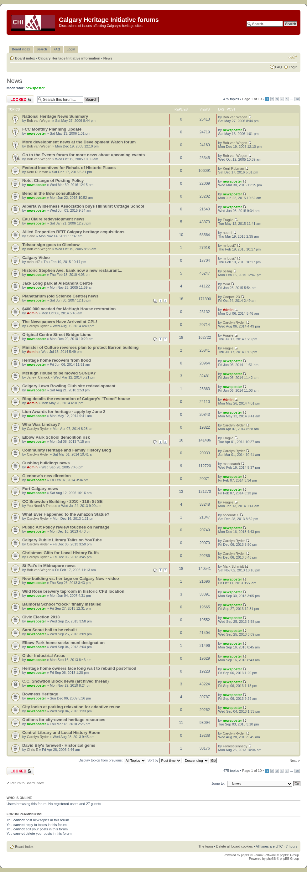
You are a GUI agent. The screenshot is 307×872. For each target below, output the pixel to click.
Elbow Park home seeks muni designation (63, 642)
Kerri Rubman (37, 172)
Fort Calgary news (40, 488)
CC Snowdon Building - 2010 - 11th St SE (62, 501)
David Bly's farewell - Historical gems (58, 745)
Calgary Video (36, 257)
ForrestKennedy (235, 746)
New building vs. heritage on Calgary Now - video (70, 578)
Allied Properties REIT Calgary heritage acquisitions (73, 232)
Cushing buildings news (46, 463)
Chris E (32, 749)
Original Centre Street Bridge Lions (56, 334)
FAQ (278, 67)
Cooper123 (231, 297)
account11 (231, 515)
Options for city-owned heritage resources (63, 719)
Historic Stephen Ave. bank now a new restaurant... (72, 270)
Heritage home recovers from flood (56, 360)
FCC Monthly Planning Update (51, 129)
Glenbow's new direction (46, 475)
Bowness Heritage (40, 694)
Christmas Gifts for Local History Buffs (60, 552)
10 (297, 99)
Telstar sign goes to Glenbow (51, 244)
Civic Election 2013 (41, 617)
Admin (32, 313)
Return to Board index (27, 783)
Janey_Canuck (38, 377)
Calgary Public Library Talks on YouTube (62, 540)
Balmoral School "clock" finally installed (61, 604)
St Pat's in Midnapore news (48, 565)
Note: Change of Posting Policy (53, 180)
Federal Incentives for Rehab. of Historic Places (69, 167)
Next (293, 760)
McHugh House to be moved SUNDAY (59, 373)
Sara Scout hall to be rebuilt (49, 629)
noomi (227, 233)
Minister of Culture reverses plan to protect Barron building (80, 347)
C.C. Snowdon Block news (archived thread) (65, 681)
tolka (226, 284)
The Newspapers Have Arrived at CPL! (59, 321)
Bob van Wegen (39, 120)
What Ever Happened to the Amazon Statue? (65, 514)
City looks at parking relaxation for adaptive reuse (71, 706)
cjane (31, 236)
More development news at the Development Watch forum (79, 142)
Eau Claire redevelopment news (53, 219)
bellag (227, 271)
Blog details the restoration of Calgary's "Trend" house (76, 398)
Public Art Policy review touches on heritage (65, 527)
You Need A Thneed (42, 506)
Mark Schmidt (233, 566)
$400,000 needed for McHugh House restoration (69, 309)
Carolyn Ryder (38, 326)
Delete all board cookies (234, 846)
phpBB (245, 855)
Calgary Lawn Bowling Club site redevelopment (69, 386)
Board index (25, 58)
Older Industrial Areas (43, 655)
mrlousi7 (229, 245)
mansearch (231, 464)
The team (205, 846)
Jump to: (218, 783)
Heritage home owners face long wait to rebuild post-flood (79, 668)
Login (293, 67)
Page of (252, 99)
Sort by (164, 760)
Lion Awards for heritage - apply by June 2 (63, 411)
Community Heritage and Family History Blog (66, 450)
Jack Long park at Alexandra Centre (57, 283)
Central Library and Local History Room (61, 732)
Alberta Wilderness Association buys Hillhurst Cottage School (83, 206)
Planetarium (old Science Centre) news (60, 296)
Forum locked (20, 99)
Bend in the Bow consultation (51, 193)
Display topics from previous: (112, 760)
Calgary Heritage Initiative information (69, 58)
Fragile (228, 220)
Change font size (292, 57)
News (107, 58)
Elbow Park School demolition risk (56, 437)
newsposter (35, 88)
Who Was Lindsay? (41, 424)
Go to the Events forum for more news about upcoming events (83, 154)
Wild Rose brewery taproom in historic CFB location (73, 591)
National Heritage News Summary (55, 116)
